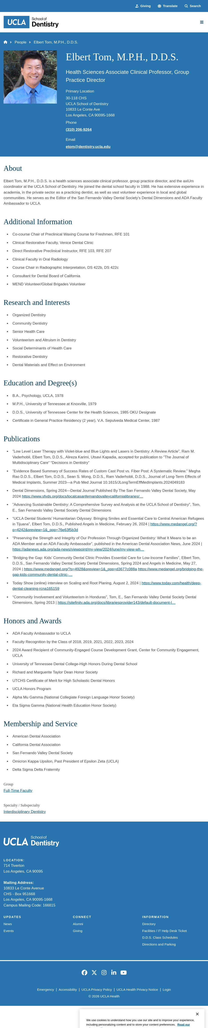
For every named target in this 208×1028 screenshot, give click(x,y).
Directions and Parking (159, 944)
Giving (77, 931)
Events (9, 931)
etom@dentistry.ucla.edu (88, 147)
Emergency (45, 989)
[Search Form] (192, 6)
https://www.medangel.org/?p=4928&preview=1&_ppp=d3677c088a (80, 569)
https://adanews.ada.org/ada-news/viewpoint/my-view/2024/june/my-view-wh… (78, 549)
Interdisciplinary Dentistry (25, 812)
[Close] (197, 1021)
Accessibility (68, 989)
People (20, 42)
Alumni (78, 924)
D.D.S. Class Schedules (160, 937)
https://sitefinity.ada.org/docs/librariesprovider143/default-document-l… (117, 602)
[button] (167, 6)
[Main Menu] (201, 22)
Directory (149, 924)
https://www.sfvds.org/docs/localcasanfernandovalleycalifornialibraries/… (82, 496)
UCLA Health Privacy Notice (137, 989)
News (8, 924)
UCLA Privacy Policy (97, 989)
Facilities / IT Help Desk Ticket (164, 931)
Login (167, 989)
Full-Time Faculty (18, 791)
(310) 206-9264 (79, 130)
